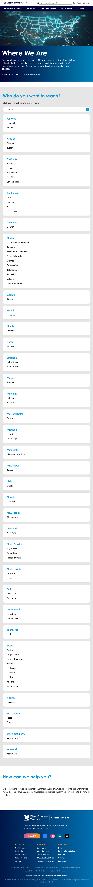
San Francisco (13, 181)
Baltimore (11, 397)
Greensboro (12, 553)
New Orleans (13, 366)
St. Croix (10, 206)
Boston (10, 418)
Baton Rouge (12, 362)
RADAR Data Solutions (45, 858)
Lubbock (11, 677)
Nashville (11, 634)
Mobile (10, 127)
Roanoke (11, 701)
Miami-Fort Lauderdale (17, 251)
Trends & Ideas (67, 8)
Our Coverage (20, 848)
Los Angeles (12, 168)
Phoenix (10, 143)
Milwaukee (12, 753)
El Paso (10, 663)
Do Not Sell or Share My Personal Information (51, 871)
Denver (10, 226)
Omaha (10, 485)
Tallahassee (12, 269)
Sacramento (12, 172)
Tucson (10, 147)
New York (11, 532)
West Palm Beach (14, 283)
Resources (62, 861)
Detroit (10, 434)
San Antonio (12, 686)
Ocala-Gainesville (14, 256)
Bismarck (11, 573)
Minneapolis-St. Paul (16, 454)
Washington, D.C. (14, 738)
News (60, 848)
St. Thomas (12, 211)
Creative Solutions (43, 854)
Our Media (30, 8)
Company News (21, 858)
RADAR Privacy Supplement (71, 867)
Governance (62, 858)
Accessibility (28, 871)
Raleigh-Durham (14, 557)
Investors (77, 2)
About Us (81, 8)
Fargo (9, 577)
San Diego (11, 177)
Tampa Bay (12, 274)
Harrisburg (11, 613)
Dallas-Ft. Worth (14, 659)
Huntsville (11, 122)
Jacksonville (12, 247)
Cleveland (11, 593)
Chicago (10, 330)
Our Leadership (21, 854)
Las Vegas (11, 501)
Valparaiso (11, 278)
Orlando (10, 260)
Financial (61, 854)
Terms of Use (38, 867)
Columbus (11, 598)
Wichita (10, 346)
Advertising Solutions (13, 8)
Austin (10, 649)
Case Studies (41, 848)
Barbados (11, 201)
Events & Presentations (66, 851)
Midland (10, 681)
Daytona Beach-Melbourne (19, 242)
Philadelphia (12, 618)
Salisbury (11, 402)
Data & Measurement (47, 8)
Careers (86, 2)
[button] (46, 109)
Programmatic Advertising (46, 861)
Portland (11, 382)
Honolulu (11, 314)
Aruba (9, 197)
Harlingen (11, 668)
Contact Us (32, 836)
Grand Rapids (13, 438)
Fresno (10, 163)
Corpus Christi (13, 654)
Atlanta (10, 299)
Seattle (10, 722)
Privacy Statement (52, 867)
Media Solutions (43, 851)
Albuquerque (13, 517)
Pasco (9, 717)
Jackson (10, 469)
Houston (11, 672)
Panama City (12, 265)
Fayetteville (12, 548)
